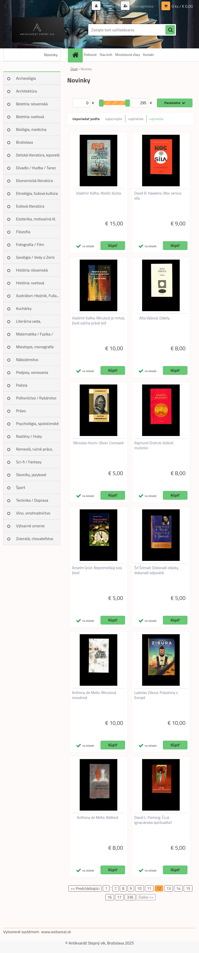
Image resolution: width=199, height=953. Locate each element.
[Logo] (37, 29)
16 (110, 897)
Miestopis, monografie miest (35, 348)
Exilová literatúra (30, 206)
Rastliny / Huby (29, 436)
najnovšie (157, 118)
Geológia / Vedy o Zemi (35, 257)
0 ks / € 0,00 (182, 6)
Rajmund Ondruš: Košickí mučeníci (153, 446)
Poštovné (90, 54)
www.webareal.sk (56, 932)
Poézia (21, 385)
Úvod (73, 68)
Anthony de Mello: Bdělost (97, 817)
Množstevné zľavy (127, 54)
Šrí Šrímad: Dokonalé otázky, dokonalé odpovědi (156, 570)
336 (130, 897)
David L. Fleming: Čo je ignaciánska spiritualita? (153, 820)
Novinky (51, 55)
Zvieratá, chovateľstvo (34, 539)
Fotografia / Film (30, 244)
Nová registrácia (141, 6)
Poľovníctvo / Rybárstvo (36, 398)
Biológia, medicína (31, 129)
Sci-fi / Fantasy (29, 462)
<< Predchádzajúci (85, 888)
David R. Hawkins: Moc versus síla (157, 196)
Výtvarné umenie (30, 526)
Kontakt (148, 54)
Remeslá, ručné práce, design (34, 451)
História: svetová (30, 283)
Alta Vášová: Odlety (154, 318)
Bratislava (24, 142)
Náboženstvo (27, 360)
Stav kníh (106, 54)
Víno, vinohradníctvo (33, 513)
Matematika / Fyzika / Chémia (34, 335)
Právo (21, 411)
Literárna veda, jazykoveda (28, 323)
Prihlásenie (107, 6)
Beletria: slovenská (32, 104)
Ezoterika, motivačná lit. (36, 219)
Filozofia (23, 232)
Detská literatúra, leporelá (38, 155)
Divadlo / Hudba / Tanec (36, 168)
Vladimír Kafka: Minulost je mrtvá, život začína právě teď (98, 321)
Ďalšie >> (146, 897)
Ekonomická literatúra (34, 181)
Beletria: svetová (30, 117)
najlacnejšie (113, 118)
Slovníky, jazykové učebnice (31, 476)
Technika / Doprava (32, 500)
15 (188, 888)
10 (139, 888)
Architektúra (26, 91)
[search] (170, 30)
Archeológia (26, 78)
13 (168, 888)
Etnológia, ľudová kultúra (37, 193)
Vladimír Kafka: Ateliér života (98, 193)
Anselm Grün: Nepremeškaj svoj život (97, 570)
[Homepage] (76, 54)
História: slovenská (32, 270)
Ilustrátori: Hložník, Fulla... (37, 296)
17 (119, 897)
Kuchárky (24, 308)
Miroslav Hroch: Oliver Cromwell (98, 443)
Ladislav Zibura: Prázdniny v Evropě (156, 695)
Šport (20, 487)
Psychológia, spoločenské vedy (37, 425)
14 (178, 888)
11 (149, 888)
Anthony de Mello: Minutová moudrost (94, 695)
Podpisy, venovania (32, 372)
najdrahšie (136, 118)
